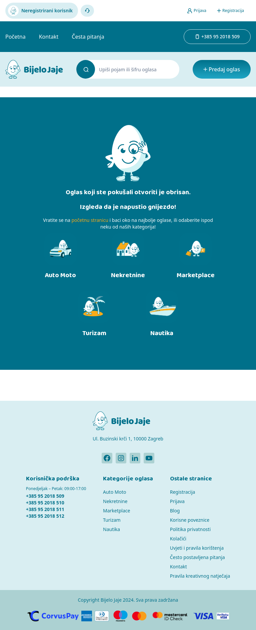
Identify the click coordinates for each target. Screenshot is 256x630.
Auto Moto (114, 492)
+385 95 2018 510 (45, 502)
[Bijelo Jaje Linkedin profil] (135, 458)
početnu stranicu (89, 220)
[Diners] (102, 616)
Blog (175, 510)
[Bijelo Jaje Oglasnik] (34, 69)
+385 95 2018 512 (45, 516)
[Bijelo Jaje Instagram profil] (121, 458)
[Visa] (203, 616)
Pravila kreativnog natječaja (200, 576)
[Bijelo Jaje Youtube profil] (149, 458)
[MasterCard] (139, 616)
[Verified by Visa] (223, 616)
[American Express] (86, 616)
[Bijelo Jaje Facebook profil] (107, 458)
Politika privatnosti (190, 529)
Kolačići (178, 538)
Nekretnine (115, 501)
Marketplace (116, 510)
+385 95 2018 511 (45, 509)
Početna (15, 36)
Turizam (112, 520)
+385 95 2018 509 (45, 496)
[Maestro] (120, 616)
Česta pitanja (88, 36)
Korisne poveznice (190, 520)
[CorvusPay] (53, 616)
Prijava (177, 501)
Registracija (182, 492)
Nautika (111, 529)
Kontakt (49, 36)
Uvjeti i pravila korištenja (197, 548)
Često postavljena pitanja (197, 557)
